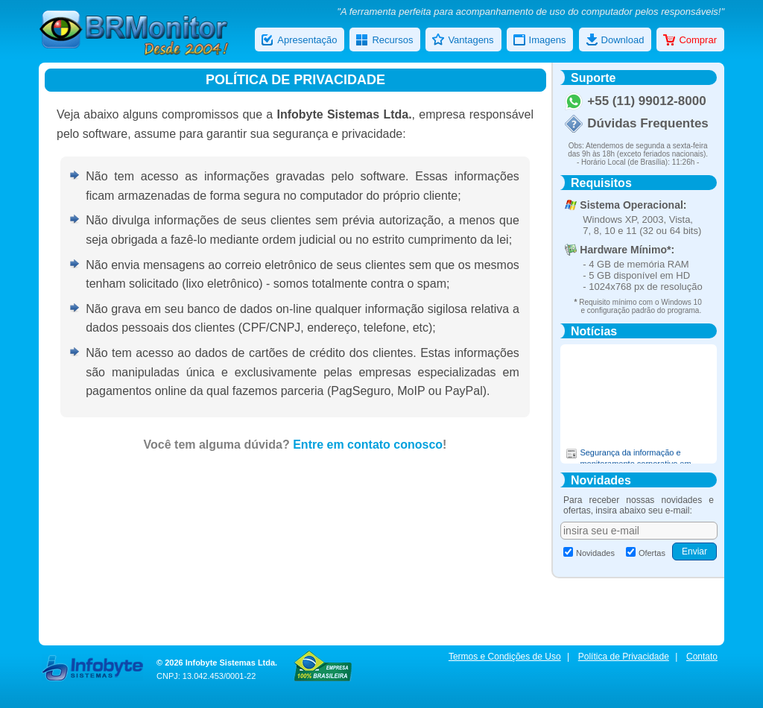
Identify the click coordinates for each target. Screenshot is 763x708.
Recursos (384, 41)
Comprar (690, 41)
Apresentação (299, 41)
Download (615, 41)
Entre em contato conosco (368, 444)
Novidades (589, 553)
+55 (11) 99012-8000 (646, 101)
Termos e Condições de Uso (505, 656)
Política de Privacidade (623, 656)
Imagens (539, 41)
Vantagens (462, 41)
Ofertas (645, 553)
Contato (702, 656)
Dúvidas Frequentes (648, 123)
